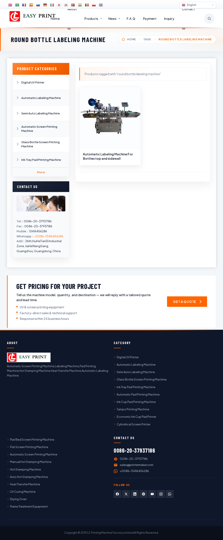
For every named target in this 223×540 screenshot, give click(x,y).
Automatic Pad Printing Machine (138, 394)
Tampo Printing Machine (133, 409)
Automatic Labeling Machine (41, 98)
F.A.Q (131, 18)
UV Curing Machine (22, 491)
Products (91, 18)
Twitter (126, 494)
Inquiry (169, 18)
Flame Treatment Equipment (29, 506)
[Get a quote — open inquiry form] (187, 301)
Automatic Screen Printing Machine (39, 128)
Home (55, 18)
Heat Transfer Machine (25, 484)
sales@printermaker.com (136, 465)
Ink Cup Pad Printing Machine (136, 402)
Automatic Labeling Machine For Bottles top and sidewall (108, 156)
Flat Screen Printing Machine (29, 447)
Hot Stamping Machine (25, 469)
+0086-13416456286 (48, 236)
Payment (149, 18)
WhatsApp (169, 494)
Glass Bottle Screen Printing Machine (40, 144)
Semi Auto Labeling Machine (40, 113)
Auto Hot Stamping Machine (29, 477)
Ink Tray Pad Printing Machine (41, 159)
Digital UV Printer (32, 82)
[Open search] (209, 19)
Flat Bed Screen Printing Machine (32, 439)
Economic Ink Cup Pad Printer (136, 416)
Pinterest (143, 494)
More (41, 172)
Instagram (161, 494)
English (189, 5)
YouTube (152, 494)
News (112, 18)
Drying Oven (18, 499)
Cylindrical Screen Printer (133, 424)
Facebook (117, 494)
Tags (147, 39)
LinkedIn (135, 494)
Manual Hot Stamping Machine (30, 462)
